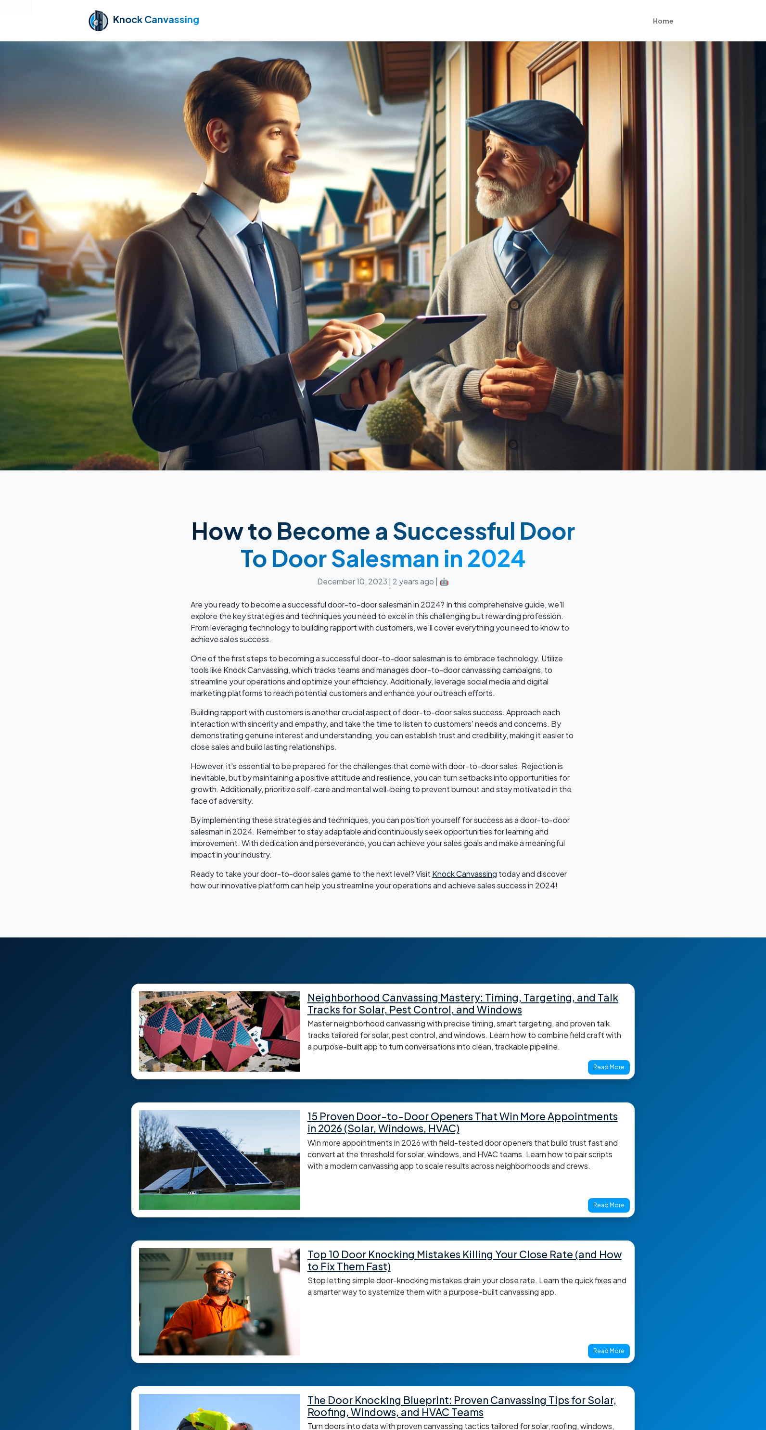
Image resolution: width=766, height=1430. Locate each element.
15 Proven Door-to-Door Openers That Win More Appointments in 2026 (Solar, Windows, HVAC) (462, 1122)
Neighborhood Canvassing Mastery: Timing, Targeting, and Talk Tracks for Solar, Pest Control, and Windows (462, 1003)
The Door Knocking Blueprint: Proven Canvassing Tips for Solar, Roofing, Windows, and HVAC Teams (461, 1405)
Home (663, 20)
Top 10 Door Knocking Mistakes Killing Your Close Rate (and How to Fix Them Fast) (464, 1260)
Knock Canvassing (464, 874)
